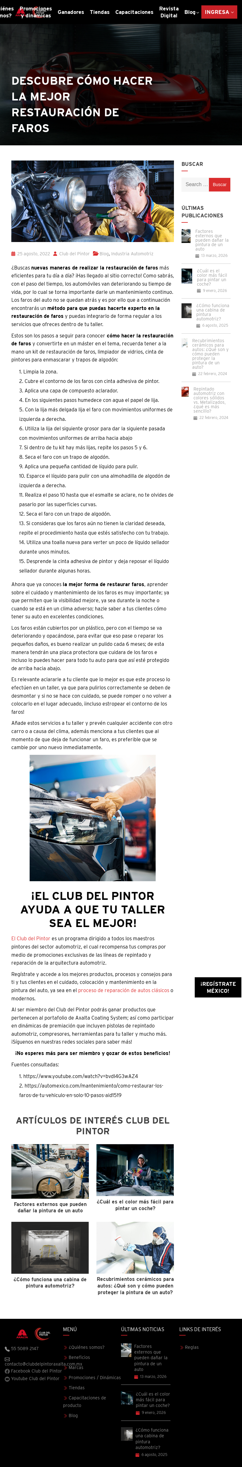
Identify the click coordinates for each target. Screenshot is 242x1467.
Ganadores (71, 12)
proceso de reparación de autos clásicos (123, 990)
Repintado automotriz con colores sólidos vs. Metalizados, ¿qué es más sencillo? (209, 400)
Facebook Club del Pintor (33, 1371)
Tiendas (100, 12)
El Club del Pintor (30, 939)
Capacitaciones (134, 12)
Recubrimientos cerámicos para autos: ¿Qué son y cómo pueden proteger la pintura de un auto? (210, 354)
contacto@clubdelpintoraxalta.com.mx (34, 1361)
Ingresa (217, 12)
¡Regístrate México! (218, 987)
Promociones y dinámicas (36, 12)
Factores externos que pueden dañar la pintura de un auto (212, 240)
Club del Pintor (71, 253)
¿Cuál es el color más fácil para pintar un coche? (212, 277)
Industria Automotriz (132, 253)
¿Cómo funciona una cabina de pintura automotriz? (212, 312)
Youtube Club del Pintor (32, 1378)
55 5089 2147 (22, 1348)
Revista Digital (169, 12)
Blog (190, 12)
